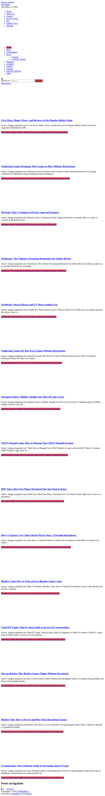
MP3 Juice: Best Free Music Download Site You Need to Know (34, 489)
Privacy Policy (12, 18)
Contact (9, 16)
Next (12, 789)
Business (10, 62)
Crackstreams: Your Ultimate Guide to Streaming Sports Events (35, 765)
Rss (7, 21)
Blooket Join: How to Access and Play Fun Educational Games (34, 719)
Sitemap (9, 26)
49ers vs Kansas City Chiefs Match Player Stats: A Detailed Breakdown (38, 535)
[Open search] (2, 78)
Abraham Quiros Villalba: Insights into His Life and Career (32, 396)
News (8, 54)
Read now (34, 132)
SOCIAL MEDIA (13, 71)
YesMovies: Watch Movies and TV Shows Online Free (29, 304)
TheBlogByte (22, 791)
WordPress (16, 794)
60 (8, 789)
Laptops (9, 69)
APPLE (9, 66)
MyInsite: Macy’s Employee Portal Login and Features (30, 212)
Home (9, 11)
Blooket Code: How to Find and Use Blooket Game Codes (31, 581)
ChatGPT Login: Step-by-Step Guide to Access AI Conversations (35, 627)
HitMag (28, 794)
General (15, 57)
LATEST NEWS (19, 59)
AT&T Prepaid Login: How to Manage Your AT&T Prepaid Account (37, 443)
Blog (8, 50)
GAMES (10, 64)
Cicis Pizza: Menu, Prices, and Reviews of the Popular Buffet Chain (36, 120)
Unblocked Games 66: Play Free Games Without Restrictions (33, 350)
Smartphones (11, 52)
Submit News (12, 23)
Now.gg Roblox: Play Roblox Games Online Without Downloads (35, 673)
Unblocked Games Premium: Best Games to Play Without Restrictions (38, 166)
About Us (10, 14)
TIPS (8, 74)
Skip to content (7, 2)
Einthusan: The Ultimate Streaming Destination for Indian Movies (36, 258)
